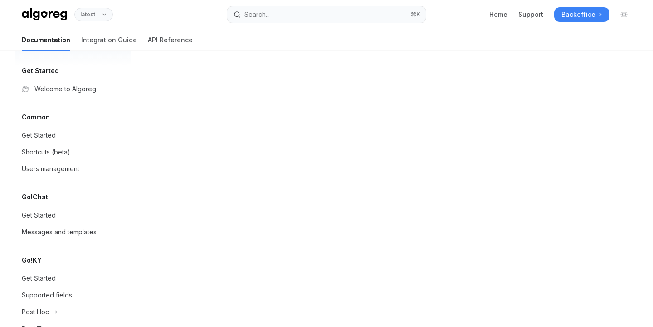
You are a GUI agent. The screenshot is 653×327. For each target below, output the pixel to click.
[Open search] (326, 14)
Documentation (46, 43)
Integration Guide (109, 43)
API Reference (170, 43)
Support (530, 14)
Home (498, 14)
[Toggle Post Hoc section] (73, 312)
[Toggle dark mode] (624, 14)
